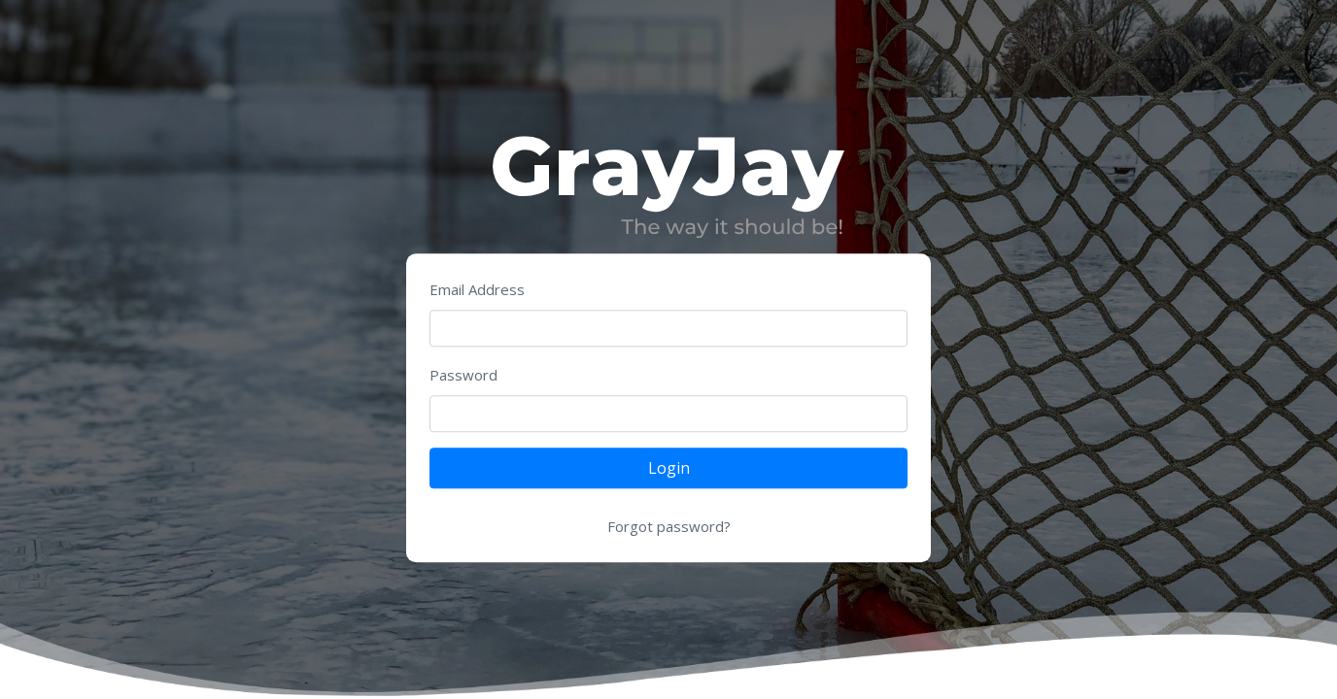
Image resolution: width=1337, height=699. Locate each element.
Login (669, 469)
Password (463, 375)
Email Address (477, 290)
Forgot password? (669, 527)
